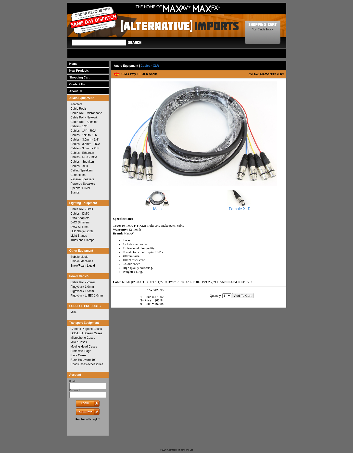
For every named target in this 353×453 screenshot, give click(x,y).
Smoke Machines (82, 261)
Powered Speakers (83, 183)
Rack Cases (79, 355)
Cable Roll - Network (84, 117)
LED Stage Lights (82, 231)
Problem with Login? (88, 419)
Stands (75, 192)
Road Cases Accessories (87, 364)
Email (72, 381)
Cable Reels (79, 108)
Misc (74, 312)
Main (157, 207)
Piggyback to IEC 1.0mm (87, 295)
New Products (79, 70)
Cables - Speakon (82, 161)
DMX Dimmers (80, 222)
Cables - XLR (79, 166)
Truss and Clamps (82, 240)
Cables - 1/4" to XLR (84, 135)
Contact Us (77, 84)
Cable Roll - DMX (82, 209)
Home (73, 63)
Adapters (76, 104)
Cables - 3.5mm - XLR (85, 148)
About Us (75, 91)
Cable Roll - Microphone (86, 113)
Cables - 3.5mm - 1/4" (85, 139)
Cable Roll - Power (83, 282)
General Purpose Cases (86, 329)
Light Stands (79, 235)
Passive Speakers (82, 179)
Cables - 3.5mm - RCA (85, 144)
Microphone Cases (83, 337)
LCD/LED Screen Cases (86, 333)
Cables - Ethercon (82, 153)
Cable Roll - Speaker (84, 122)
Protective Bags (81, 351)
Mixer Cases (79, 342)
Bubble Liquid (79, 257)
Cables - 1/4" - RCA (83, 130)
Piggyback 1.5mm (82, 291)
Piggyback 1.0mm (82, 286)
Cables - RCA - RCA (84, 157)
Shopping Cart (79, 77)
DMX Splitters (79, 227)
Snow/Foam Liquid (83, 265)
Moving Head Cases (84, 346)
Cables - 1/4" (79, 126)
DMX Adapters (80, 218)
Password (74, 390)
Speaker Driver (80, 188)
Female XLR (239, 207)
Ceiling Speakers (82, 170)
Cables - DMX (80, 213)
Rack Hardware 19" (83, 360)
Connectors (78, 175)
